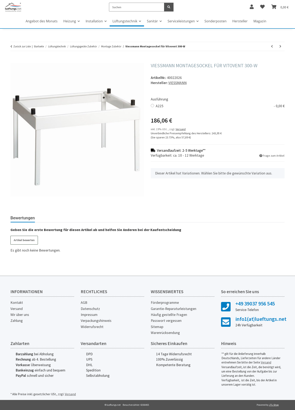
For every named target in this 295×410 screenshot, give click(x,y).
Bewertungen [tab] (22, 217)
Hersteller (240, 21)
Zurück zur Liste (22, 46)
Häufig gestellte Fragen (169, 314)
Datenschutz (90, 308)
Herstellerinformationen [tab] (63, 217)
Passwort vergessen (166, 320)
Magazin (259, 21)
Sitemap (157, 327)
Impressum (89, 314)
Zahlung (16, 320)
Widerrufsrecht (92, 327)
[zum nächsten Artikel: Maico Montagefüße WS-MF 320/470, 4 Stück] (280, 46)
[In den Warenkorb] (13, 60)
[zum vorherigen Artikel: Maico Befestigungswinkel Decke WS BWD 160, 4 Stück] (272, 46)
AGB (84, 302)
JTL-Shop (274, 404)
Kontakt (16, 302)
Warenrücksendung (165, 332)
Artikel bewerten (24, 240)
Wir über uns (19, 314)
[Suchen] (137, 7)
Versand (181, 129)
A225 (220, 106)
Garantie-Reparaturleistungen (173, 308)
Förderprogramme (165, 302)
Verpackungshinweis (96, 320)
